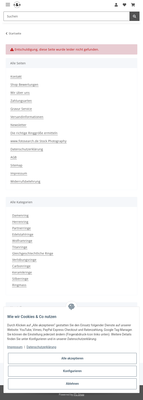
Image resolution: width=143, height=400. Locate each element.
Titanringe (19, 247)
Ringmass (19, 285)
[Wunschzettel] (124, 4)
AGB (13, 157)
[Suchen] (66, 16)
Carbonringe (21, 266)
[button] (116, 4)
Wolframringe (22, 241)
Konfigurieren (72, 371)
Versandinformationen (26, 117)
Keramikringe (22, 272)
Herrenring (20, 222)
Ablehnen (72, 383)
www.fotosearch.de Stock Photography (38, 141)
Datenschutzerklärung (26, 149)
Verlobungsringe (24, 260)
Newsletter (18, 125)
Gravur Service (21, 109)
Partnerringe (21, 228)
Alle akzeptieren (72, 358)
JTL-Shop (79, 394)
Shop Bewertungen (24, 84)
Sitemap (16, 165)
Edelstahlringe (22, 234)
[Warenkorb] (133, 4)
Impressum (18, 173)
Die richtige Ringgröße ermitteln (34, 133)
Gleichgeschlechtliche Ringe (32, 253)
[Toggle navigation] (8, 2)
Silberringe (20, 279)
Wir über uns (20, 93)
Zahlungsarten (21, 101)
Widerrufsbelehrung (25, 181)
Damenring (20, 215)
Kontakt (16, 76)
